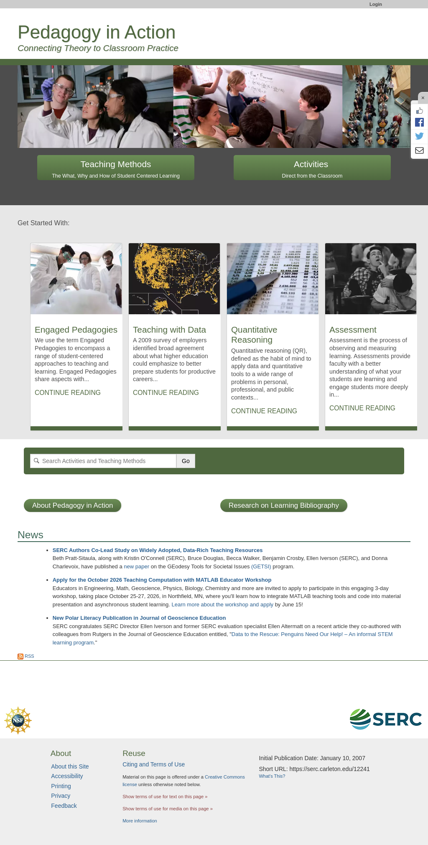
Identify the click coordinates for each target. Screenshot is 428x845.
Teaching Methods (116, 169)
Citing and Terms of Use (153, 764)
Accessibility (67, 776)
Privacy (60, 795)
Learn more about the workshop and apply (222, 604)
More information (139, 820)
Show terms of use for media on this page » (167, 808)
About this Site (70, 766)
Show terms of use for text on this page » (164, 796)
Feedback (63, 805)
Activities (312, 169)
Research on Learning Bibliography (284, 505)
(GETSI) (261, 566)
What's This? (272, 776)
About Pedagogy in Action (72, 505)
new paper (136, 566)
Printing (61, 786)
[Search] (103, 461)
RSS (26, 656)
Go (186, 461)
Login (375, 4)
